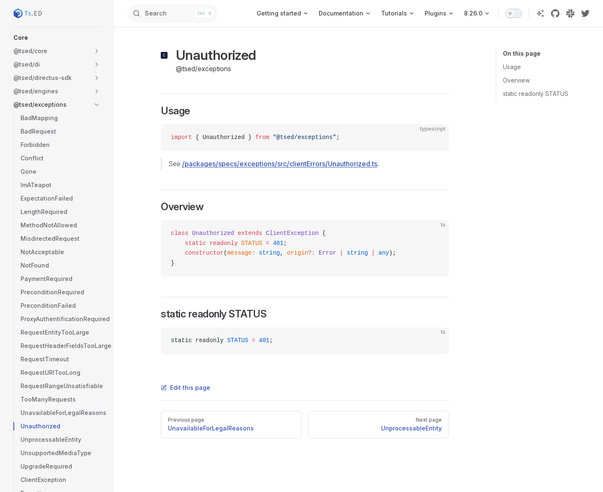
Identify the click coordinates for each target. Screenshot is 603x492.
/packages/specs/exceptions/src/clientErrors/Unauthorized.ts (279, 164)
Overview (516, 80)
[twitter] (585, 13)
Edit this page (185, 387)
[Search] (182, 13)
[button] (56, 37)
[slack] (570, 13)
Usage (512, 66)
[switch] (513, 13)
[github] (555, 13)
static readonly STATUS (535, 93)
